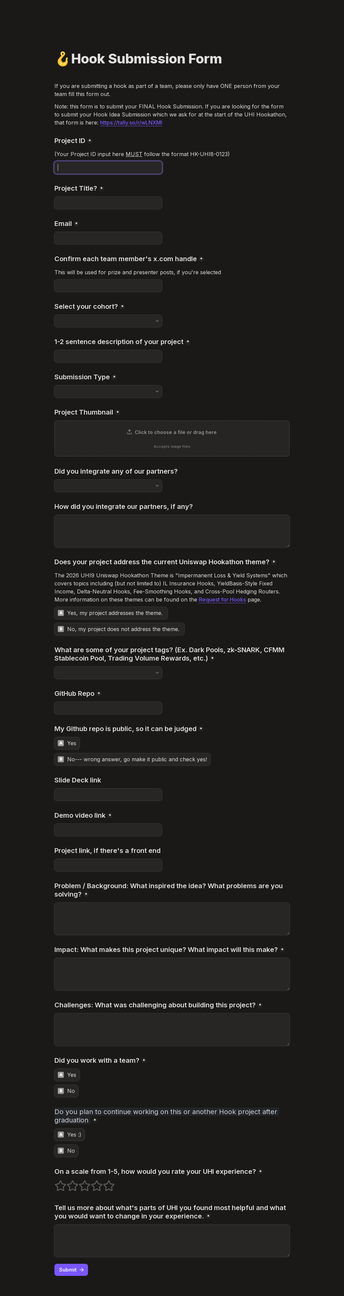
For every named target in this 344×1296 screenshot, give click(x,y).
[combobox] (108, 321)
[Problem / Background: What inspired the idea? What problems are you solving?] (172, 919)
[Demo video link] (108, 830)
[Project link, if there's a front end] (108, 865)
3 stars (80, 1183)
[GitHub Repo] (108, 708)
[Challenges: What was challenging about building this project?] (172, 1029)
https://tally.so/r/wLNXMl (131, 122)
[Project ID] (108, 167)
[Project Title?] (108, 203)
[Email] (108, 238)
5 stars (104, 1183)
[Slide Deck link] (108, 794)
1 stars (56, 1183)
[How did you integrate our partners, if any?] (172, 531)
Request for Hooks (222, 599)
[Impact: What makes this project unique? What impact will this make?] (172, 974)
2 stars (68, 1183)
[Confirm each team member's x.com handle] (108, 286)
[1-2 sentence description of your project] (108, 356)
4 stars (92, 1183)
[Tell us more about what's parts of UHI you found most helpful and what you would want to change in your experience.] (172, 1241)
